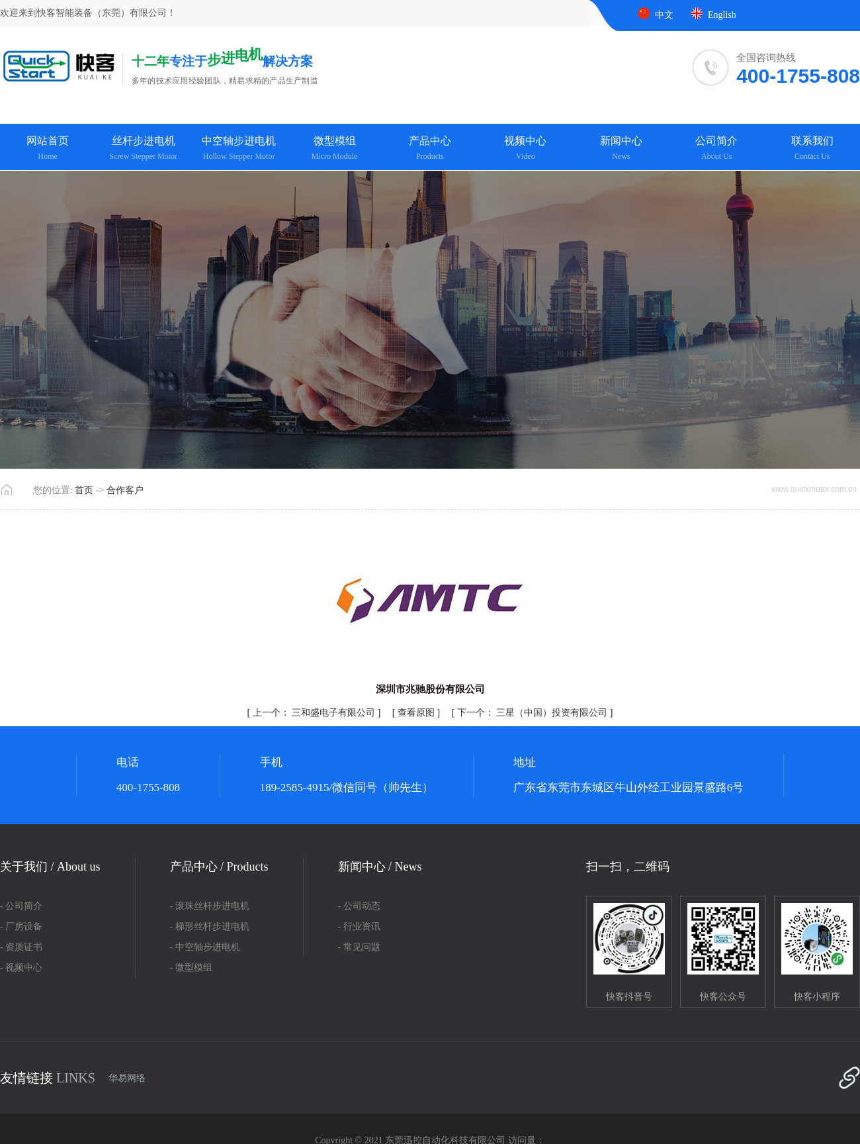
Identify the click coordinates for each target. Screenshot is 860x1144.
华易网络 (127, 1078)
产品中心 (430, 148)
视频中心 (525, 148)
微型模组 (334, 148)
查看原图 (417, 713)
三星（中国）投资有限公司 (533, 713)
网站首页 (47, 148)
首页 (84, 490)
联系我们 (812, 148)
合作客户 (125, 490)
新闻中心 (621, 148)
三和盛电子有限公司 (315, 713)
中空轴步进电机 (238, 148)
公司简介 (716, 148)
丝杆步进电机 (143, 148)
